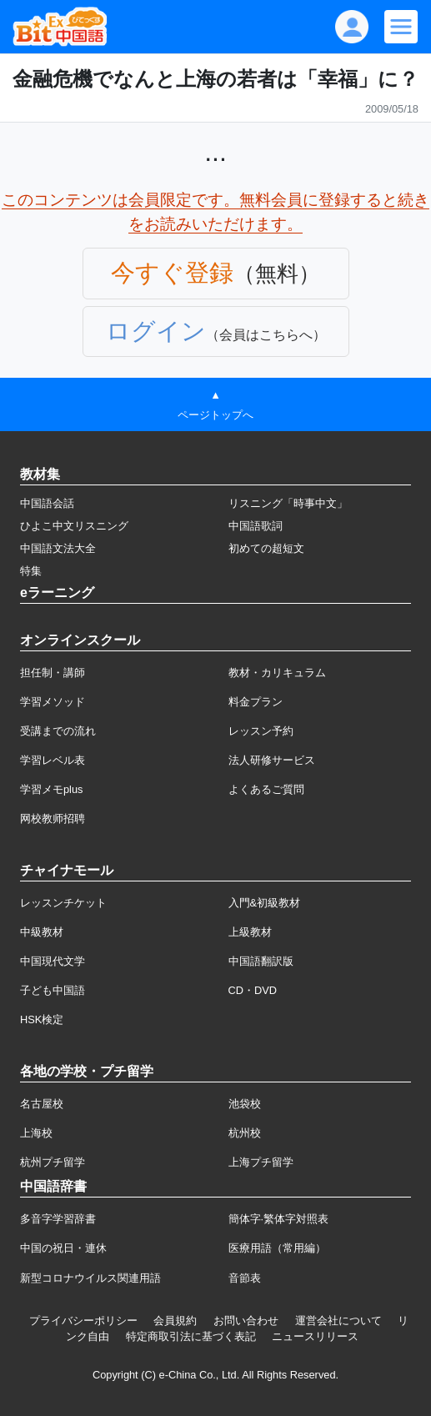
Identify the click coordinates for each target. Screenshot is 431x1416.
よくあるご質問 (266, 789)
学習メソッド (52, 701)
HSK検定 (41, 1019)
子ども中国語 (52, 990)
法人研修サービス (271, 760)
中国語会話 (47, 503)
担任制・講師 (52, 672)
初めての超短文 (266, 548)
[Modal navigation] (401, 26)
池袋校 (244, 1103)
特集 (31, 571)
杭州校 (244, 1133)
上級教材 (250, 932)
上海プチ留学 (260, 1162)
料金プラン (255, 701)
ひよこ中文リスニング (74, 526)
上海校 (36, 1133)
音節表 (244, 1278)
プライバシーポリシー (83, 1320)
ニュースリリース (315, 1336)
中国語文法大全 (58, 548)
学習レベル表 (52, 760)
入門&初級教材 (264, 902)
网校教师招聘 (52, 818)
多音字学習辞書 (58, 1219)
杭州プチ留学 (52, 1162)
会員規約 (175, 1320)
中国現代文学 (52, 961)
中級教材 (41, 932)
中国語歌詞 (255, 526)
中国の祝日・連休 (63, 1248)
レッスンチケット (63, 902)
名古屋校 (41, 1103)
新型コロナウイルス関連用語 (90, 1278)
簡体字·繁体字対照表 (278, 1219)
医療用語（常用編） (277, 1248)
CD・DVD (253, 990)
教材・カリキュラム (277, 672)
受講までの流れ (58, 731)
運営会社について (338, 1320)
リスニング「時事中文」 (288, 503)
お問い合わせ (245, 1320)
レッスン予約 (260, 731)
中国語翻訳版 (260, 961)
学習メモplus (51, 789)
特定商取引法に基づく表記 (191, 1336)
